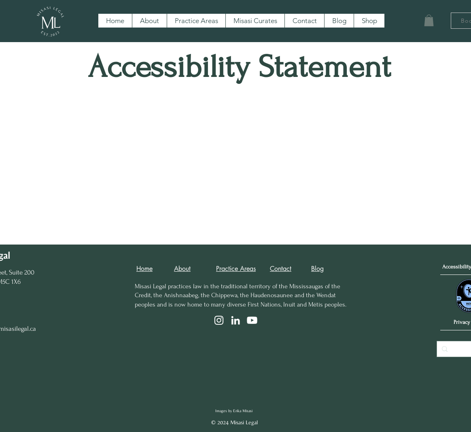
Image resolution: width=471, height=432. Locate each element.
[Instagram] (219, 320)
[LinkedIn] (235, 320)
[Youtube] (252, 320)
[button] (429, 20)
